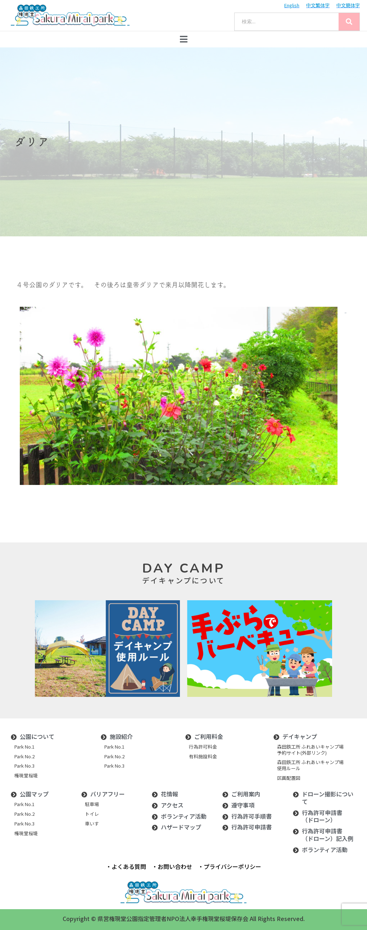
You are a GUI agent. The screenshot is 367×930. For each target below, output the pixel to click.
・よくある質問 (126, 866)
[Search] (349, 22)
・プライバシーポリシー (229, 866)
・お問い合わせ (172, 866)
